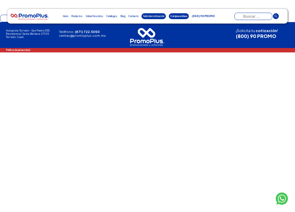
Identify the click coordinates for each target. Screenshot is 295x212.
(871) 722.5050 (87, 32)
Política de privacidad (18, 50)
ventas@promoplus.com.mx (82, 35)
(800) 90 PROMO (256, 36)
